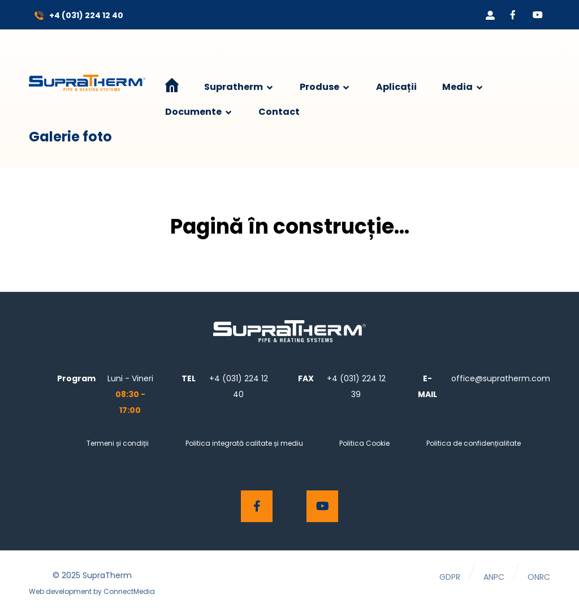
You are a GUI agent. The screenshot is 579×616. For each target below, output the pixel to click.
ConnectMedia (129, 591)
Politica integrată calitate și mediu (244, 443)
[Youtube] (538, 14)
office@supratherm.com (500, 378)
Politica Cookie (364, 443)
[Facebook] (513, 14)
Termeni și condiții (118, 443)
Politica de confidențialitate (473, 443)
